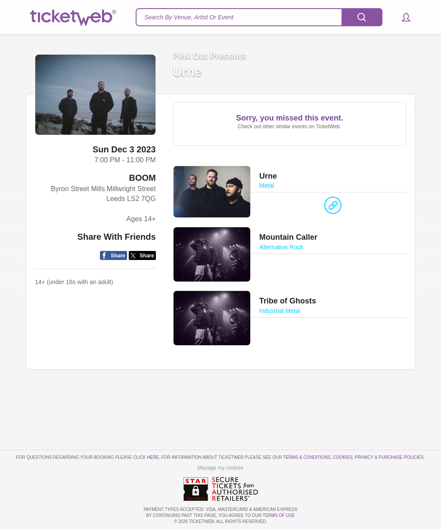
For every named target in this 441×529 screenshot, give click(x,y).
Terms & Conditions (306, 457)
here (153, 457)
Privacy (364, 457)
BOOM (142, 178)
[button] (402, 17)
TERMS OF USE (279, 515)
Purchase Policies (401, 457)
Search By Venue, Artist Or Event (188, 17)
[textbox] (259, 17)
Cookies (343, 457)
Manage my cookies (221, 468)
